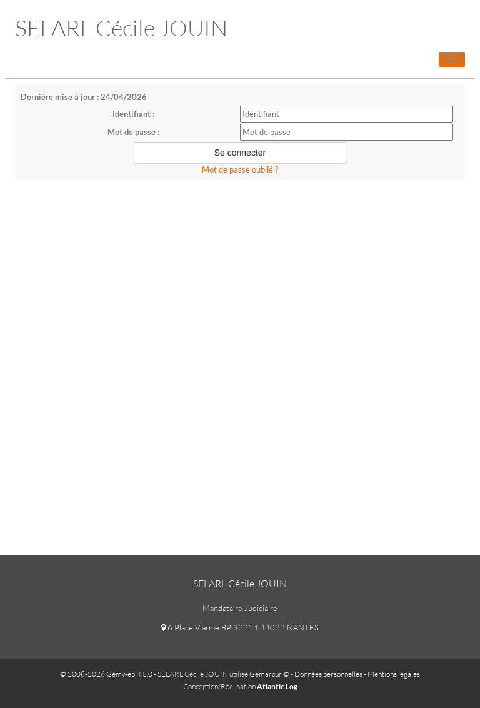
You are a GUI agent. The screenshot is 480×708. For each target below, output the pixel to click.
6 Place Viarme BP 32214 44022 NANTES (240, 627)
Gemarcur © (269, 674)
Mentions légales (394, 674)
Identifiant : (133, 114)
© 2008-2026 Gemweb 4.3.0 (106, 674)
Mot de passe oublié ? (240, 169)
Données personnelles (328, 674)
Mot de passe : (133, 132)
